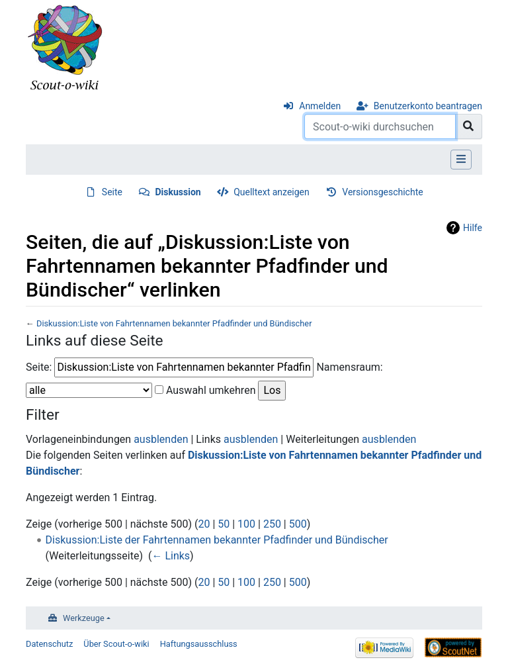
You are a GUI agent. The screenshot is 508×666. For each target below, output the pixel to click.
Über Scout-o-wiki (116, 644)
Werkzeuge (84, 618)
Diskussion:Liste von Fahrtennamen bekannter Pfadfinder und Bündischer (174, 323)
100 (246, 524)
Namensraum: (349, 367)
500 (298, 524)
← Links (170, 555)
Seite (112, 192)
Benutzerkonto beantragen (428, 106)
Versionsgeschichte (382, 192)
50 (224, 524)
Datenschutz (49, 644)
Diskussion (178, 192)
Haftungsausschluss (198, 644)
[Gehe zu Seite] (468, 126)
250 (272, 524)
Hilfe (472, 227)
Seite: (39, 367)
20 (204, 524)
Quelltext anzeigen (271, 192)
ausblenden (161, 439)
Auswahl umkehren (211, 390)
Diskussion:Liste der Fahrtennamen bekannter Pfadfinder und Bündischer (217, 540)
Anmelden (320, 106)
